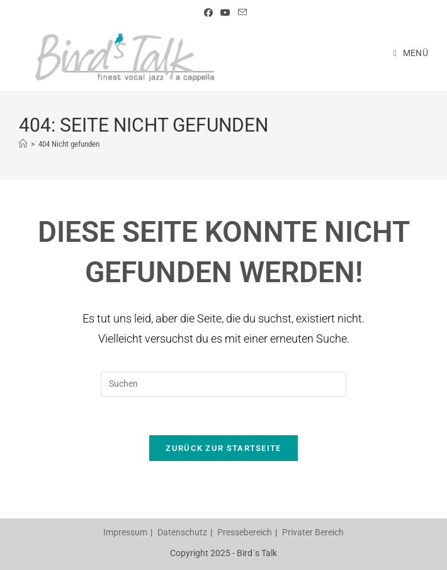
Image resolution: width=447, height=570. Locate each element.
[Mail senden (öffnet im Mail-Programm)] (240, 12)
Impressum (125, 532)
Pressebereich (244, 532)
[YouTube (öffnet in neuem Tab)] (225, 12)
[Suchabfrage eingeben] (223, 384)
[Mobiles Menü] (410, 53)
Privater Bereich (313, 532)
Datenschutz (182, 532)
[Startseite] (23, 144)
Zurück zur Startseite (223, 448)
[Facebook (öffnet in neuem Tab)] (208, 12)
